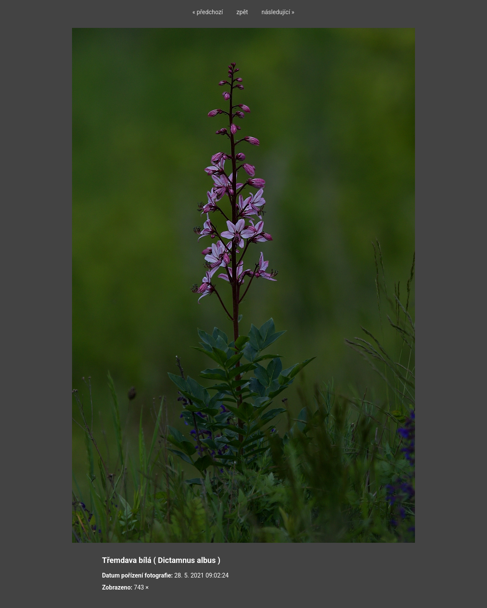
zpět (242, 12)
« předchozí (207, 12)
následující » (278, 12)
